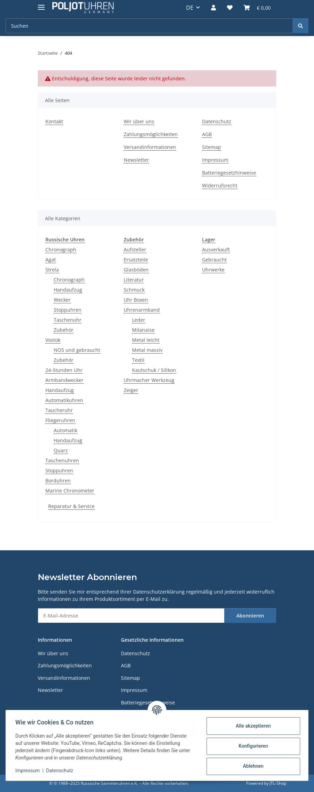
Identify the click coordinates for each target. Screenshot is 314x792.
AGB (207, 134)
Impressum (29, 770)
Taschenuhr (67, 320)
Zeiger (131, 390)
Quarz (61, 450)
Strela (52, 269)
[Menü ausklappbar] (41, 4)
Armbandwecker (64, 380)
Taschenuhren (62, 460)
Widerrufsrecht (219, 185)
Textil (138, 360)
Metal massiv (147, 350)
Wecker (62, 299)
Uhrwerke (213, 269)
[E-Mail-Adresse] (131, 615)
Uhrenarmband (142, 309)
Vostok (52, 340)
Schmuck (134, 289)
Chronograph (60, 249)
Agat (50, 259)
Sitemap (211, 147)
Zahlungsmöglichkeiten (151, 134)
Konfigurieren (251, 746)
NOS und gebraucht (77, 350)
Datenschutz (61, 770)
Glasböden (136, 269)
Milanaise (143, 330)
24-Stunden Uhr (63, 370)
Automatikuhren (64, 400)
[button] (213, 8)
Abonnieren (250, 615)
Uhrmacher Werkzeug (149, 380)
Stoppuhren (67, 309)
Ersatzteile (136, 259)
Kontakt (54, 121)
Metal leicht (145, 340)
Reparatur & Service (71, 506)
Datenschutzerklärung (159, 591)
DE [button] (189, 7)
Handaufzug (68, 289)
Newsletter (136, 160)
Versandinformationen (150, 147)
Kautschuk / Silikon (154, 370)
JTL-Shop (278, 783)
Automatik (65, 430)
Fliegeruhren (60, 420)
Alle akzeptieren (251, 726)
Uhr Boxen (136, 299)
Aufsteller (135, 249)
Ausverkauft (216, 249)
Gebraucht (214, 259)
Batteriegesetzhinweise (229, 172)
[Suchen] (149, 25)
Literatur (134, 279)
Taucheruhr (59, 410)
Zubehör (63, 330)
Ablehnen (251, 766)
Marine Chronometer (69, 490)
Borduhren (58, 480)
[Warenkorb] (257, 8)
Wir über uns (139, 121)
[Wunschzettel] (229, 8)
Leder (138, 320)
